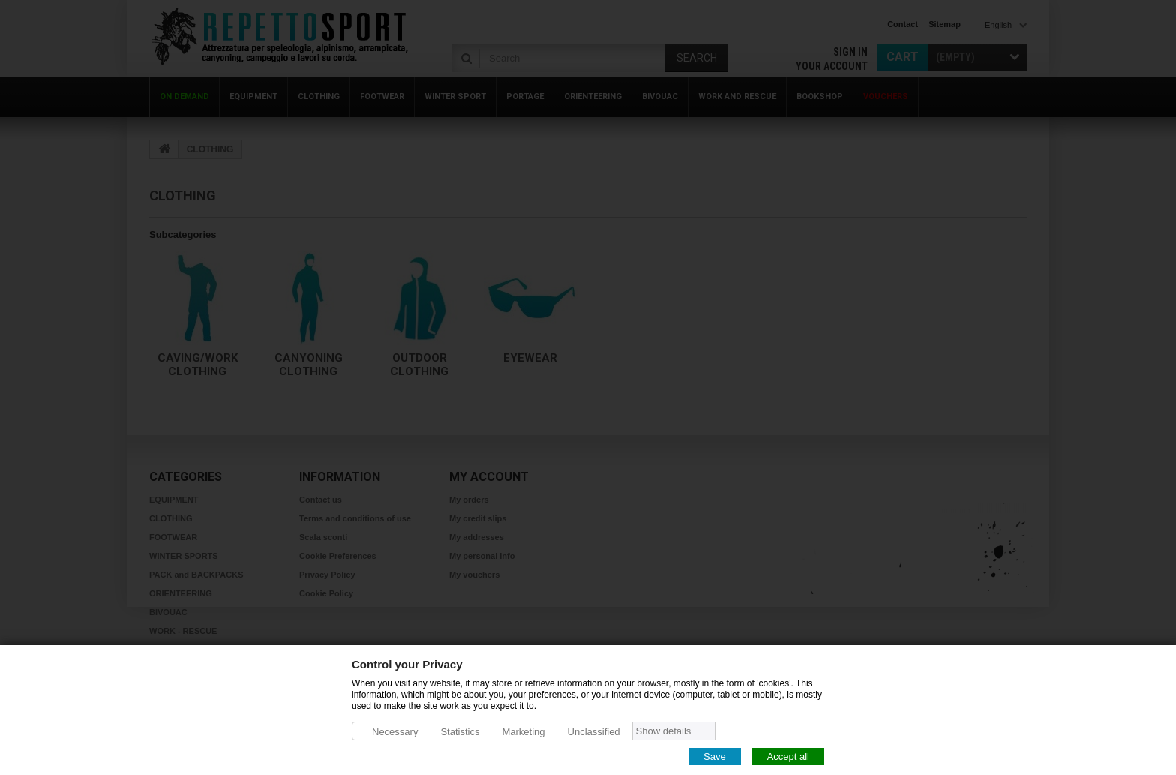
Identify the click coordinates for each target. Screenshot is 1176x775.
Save (715, 755)
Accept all (788, 755)
